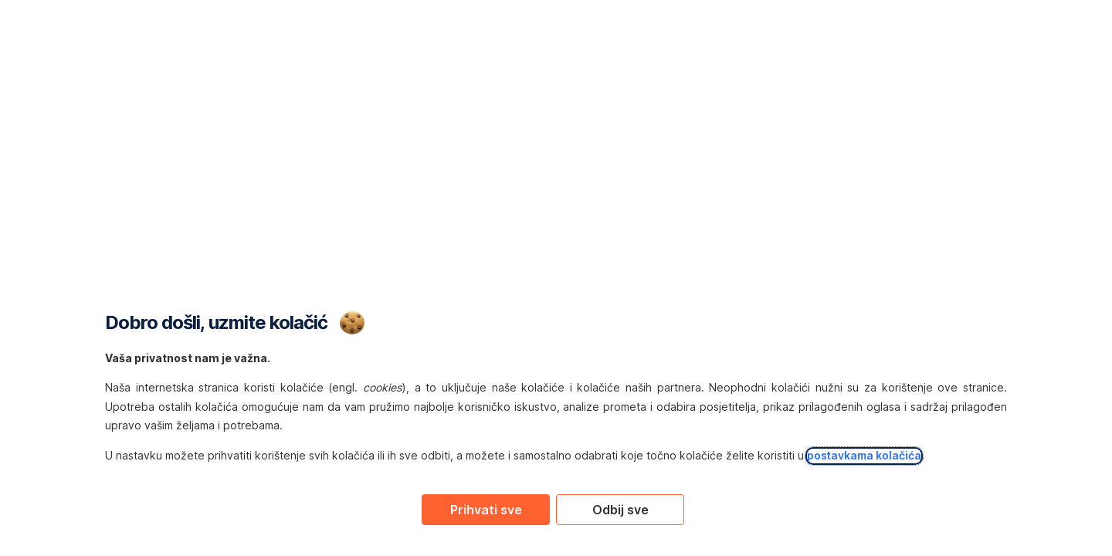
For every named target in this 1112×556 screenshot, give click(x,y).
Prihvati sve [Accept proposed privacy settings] (486, 509)
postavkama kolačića (864, 455)
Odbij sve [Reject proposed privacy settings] (620, 509)
